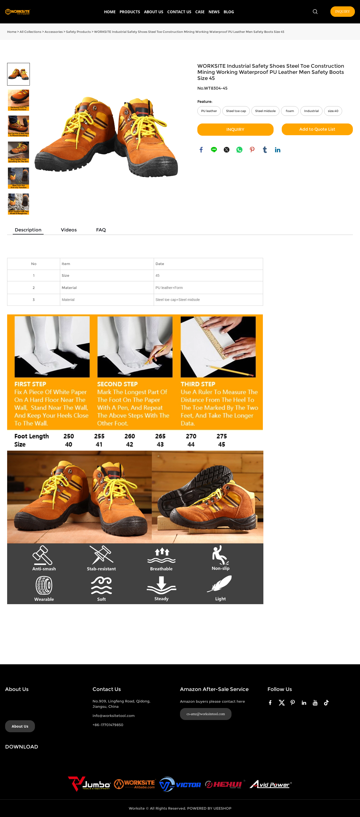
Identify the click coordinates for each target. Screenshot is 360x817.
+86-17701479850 (108, 725)
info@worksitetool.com (114, 715)
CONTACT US (179, 11)
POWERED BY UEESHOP (209, 808)
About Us (20, 726)
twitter (226, 150)
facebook (201, 150)
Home (11, 32)
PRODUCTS (130, 11)
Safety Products (78, 32)
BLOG (229, 11)
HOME (109, 11)
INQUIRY (342, 11)
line (214, 150)
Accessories (54, 32)
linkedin (277, 150)
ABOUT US (153, 11)
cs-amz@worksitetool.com (206, 714)
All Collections (30, 32)
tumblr (265, 150)
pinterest (252, 150)
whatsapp (239, 150)
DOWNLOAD (21, 747)
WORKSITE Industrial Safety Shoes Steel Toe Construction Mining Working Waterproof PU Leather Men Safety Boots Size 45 (189, 32)
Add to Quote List (317, 129)
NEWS (214, 11)
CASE (199, 11)
